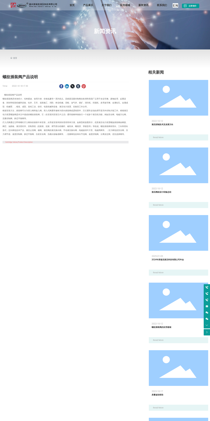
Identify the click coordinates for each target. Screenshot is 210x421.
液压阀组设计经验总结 (161, 192)
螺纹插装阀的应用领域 (161, 327)
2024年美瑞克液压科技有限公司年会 (168, 259)
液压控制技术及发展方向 (162, 124)
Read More (158, 137)
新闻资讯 (105, 31)
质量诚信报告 (157, 394)
